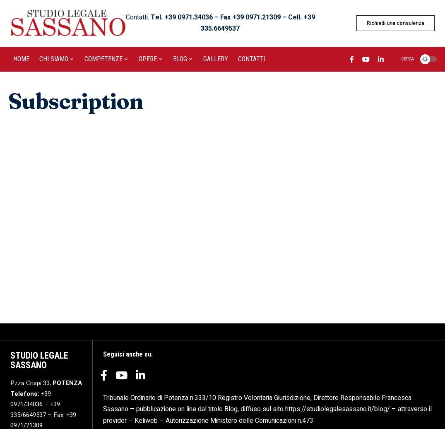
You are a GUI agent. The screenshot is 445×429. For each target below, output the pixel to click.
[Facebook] (352, 60)
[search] (402, 59)
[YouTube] (366, 60)
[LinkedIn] (381, 60)
